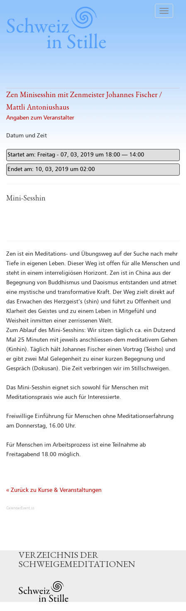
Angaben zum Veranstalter (40, 118)
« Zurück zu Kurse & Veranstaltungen (53, 490)
